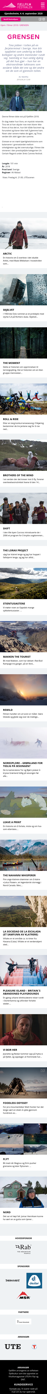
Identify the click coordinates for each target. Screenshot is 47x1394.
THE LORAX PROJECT (15, 550)
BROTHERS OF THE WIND (18, 475)
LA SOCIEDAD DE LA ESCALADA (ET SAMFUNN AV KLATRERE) (22, 933)
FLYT (6, 1159)
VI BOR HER (10, 1049)
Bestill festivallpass (11, 19)
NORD (7, 1212)
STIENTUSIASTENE (14, 603)
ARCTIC (7, 253)
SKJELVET (8, 309)
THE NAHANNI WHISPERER (19, 875)
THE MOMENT (11, 363)
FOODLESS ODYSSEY (15, 1103)
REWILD (8, 710)
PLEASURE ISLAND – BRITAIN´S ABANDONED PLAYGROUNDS (21, 992)
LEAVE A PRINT (12, 822)
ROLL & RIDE (10, 419)
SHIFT (6, 528)
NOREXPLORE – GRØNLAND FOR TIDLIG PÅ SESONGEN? (23, 764)
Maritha (25, 77)
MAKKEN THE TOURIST (17, 656)
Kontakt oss (15, 1388)
